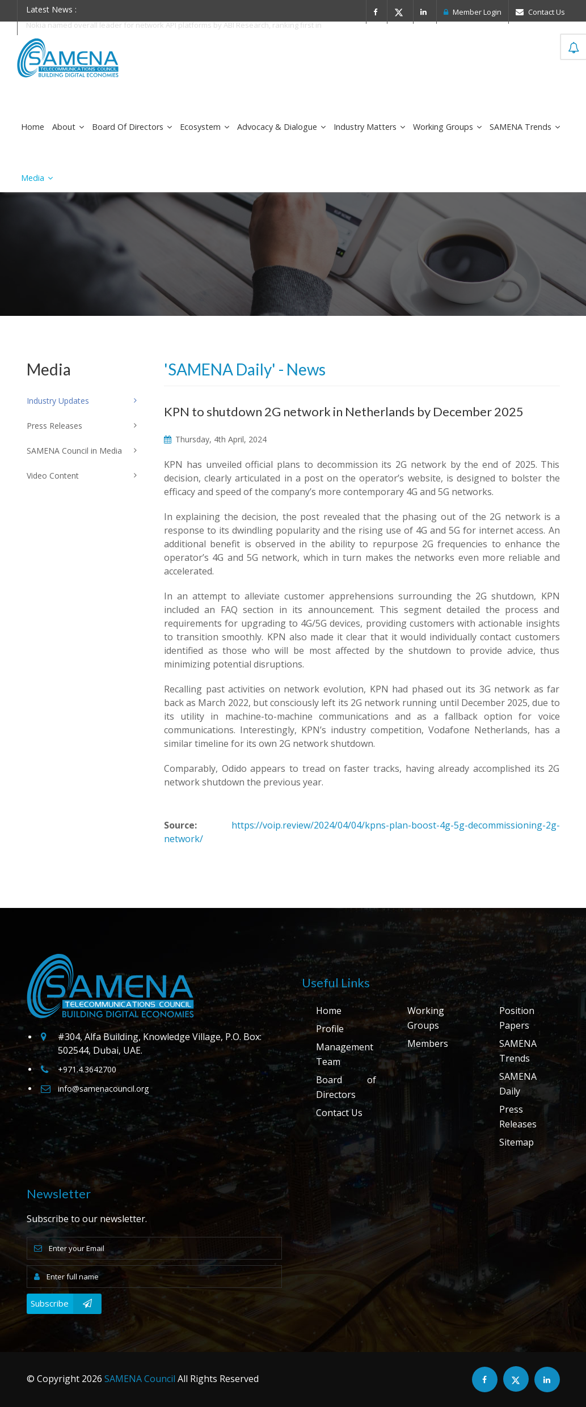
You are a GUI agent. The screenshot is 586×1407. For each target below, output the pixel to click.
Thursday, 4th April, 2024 (215, 439)
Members (427, 1043)
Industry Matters (369, 126)
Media (37, 177)
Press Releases (518, 1116)
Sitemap (516, 1142)
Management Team (344, 1054)
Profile (330, 1028)
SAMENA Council (139, 1378)
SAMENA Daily (518, 1083)
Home (32, 126)
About (68, 126)
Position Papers (516, 1018)
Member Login (472, 12)
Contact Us (540, 12)
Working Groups (447, 126)
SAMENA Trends (525, 126)
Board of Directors (132, 126)
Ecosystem (204, 126)
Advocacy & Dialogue (281, 126)
